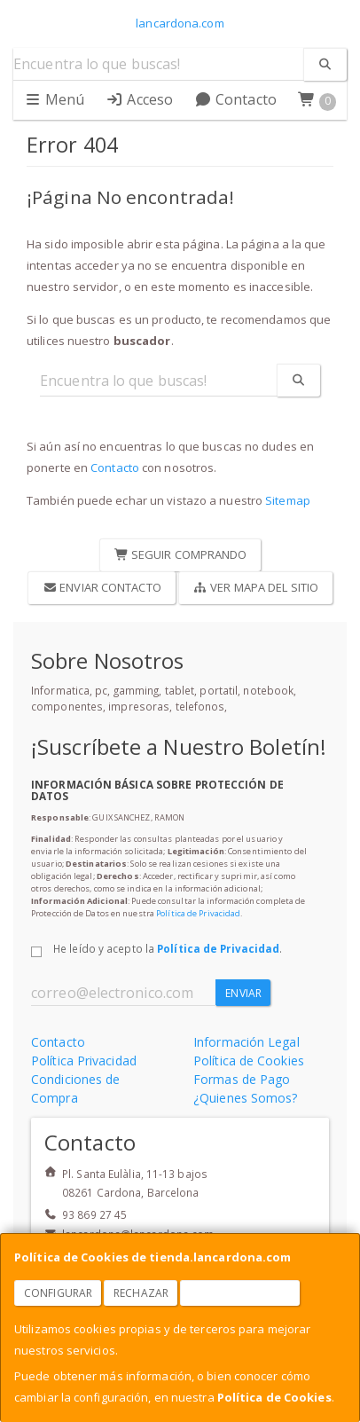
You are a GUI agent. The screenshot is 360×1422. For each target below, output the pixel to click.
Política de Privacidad (198, 913)
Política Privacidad (84, 1060)
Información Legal (246, 1041)
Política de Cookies (274, 1397)
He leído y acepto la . (167, 948)
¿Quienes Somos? (245, 1097)
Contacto (235, 99)
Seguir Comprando (180, 554)
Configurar (58, 1292)
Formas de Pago (241, 1079)
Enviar (243, 993)
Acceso (139, 99)
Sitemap (287, 500)
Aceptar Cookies (240, 1292)
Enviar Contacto (102, 587)
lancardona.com (179, 23)
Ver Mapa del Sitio (255, 587)
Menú (54, 99)
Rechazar (140, 1292)
